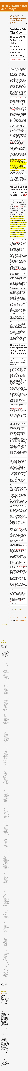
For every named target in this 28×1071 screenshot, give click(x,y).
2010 (3, 985)
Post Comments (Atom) (21, 620)
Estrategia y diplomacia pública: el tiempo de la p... (5, 935)
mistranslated (22, 334)
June (4, 657)
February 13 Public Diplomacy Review (5, 829)
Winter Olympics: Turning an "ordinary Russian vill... (6, 784)
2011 (3, 984)
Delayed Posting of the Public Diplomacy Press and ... (6, 758)
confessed (14, 408)
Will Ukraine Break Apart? (6, 761)
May (4, 658)
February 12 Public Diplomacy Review (5, 856)
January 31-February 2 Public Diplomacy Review (5, 961)
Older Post (24, 617)
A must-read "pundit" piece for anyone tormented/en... (6, 711)
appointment (16, 386)
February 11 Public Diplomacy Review (5, 872)
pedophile (20, 145)
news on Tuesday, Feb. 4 (17, 97)
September (5, 654)
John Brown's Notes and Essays (14, 7)
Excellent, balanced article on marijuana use (5, 801)
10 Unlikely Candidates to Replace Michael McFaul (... (6, 868)
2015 (3, 648)
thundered (18, 269)
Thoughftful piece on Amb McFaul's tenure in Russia (6, 921)
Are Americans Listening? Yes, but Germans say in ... (6, 833)
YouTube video (16, 218)
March (4, 661)
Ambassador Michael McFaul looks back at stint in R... (6, 719)
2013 (3, 982)
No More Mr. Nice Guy (18, 31)
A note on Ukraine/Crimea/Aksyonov (6, 737)
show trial (20, 528)
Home (18, 617)
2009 (3, 986)
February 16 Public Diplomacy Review (5, 780)
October (4, 653)
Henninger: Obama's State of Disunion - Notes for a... (6, 944)
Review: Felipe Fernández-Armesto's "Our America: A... (6, 847)
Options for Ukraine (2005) (5, 890)
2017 (3, 646)
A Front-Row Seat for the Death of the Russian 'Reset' (5, 907)
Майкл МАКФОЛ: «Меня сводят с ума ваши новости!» (6, 698)
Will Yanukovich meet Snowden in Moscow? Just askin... (6, 688)
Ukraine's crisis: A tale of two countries (6, 730)
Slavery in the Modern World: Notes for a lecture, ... (6, 969)
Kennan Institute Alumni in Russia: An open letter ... (6, 876)
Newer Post (12, 617)
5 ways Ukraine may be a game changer (5, 750)
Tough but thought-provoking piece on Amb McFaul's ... (6, 916)
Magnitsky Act (22, 518)
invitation (14, 161)
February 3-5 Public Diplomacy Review (5, 931)
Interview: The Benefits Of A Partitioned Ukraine (6, 765)
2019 (3, 644)
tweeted (20, 159)
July (4, 656)
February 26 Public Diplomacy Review (5, 703)
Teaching (4, 776)
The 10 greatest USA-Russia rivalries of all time (6, 805)
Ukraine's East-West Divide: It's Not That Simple (6, 673)
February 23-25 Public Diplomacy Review (5, 715)
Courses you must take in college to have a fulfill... (6, 707)
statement (13, 109)
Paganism (4, 777)
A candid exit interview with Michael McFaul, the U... (6, 821)
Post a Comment (13, 615)
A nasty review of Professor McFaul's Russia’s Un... (6, 684)
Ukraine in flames (5, 763)
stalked (17, 242)
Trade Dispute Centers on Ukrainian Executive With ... (5, 842)
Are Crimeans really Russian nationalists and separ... (5, 733)
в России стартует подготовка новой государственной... (6, 926)
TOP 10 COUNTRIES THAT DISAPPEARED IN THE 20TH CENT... (6, 816)
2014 (3, 650)
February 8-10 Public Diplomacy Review (5, 880)
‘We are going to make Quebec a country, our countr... (6, 899)
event (22, 506)
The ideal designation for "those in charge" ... (5, 774)
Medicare (4, 896)
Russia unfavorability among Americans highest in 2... (6, 838)
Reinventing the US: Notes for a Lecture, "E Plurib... (6, 894)
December (5, 651)
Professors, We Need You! (5, 786)
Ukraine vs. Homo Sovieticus (5, 727)
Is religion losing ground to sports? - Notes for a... (6, 965)
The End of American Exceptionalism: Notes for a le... (6, 953)
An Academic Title (5, 808)
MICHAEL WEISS (16, 59)
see (17, 170)
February (5, 662)
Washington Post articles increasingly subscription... (6, 723)
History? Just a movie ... (5, 865)
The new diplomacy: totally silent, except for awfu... (5, 693)
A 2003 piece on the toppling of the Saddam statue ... (6, 742)
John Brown (4, 993)
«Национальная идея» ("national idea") (6, 852)
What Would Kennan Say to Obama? (5, 681)
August (4, 655)
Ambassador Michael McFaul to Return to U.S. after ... (5, 949)
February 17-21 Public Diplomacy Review (5, 754)
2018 (3, 645)
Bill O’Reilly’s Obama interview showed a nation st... (5, 939)
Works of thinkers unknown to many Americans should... (5, 977)
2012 (3, 983)
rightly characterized (15, 601)
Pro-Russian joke (6, 739)
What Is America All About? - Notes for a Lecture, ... (6, 862)
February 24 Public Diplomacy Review (5, 811)
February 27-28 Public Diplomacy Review (5, 664)
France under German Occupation (5, 973)
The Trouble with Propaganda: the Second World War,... (6, 797)
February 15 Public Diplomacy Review (5, 789)
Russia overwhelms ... (5, 888)
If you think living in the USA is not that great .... (6, 903)
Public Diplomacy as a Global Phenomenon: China (6, 677)
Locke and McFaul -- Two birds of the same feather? (5, 669)
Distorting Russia (6, 850)
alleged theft (16, 174)
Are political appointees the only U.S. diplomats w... (6, 793)
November (5, 652)
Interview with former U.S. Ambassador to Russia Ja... (6, 911)
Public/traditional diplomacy (6, 859)
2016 (3, 647)
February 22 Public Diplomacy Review (5, 746)
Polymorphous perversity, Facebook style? (5, 825)
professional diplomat (18, 206)
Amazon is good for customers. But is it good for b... (6, 884)
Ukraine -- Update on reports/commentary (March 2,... (6, 770)
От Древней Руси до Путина (5, 957)
